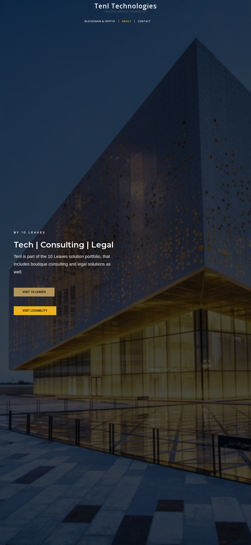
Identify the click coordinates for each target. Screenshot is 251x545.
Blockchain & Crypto (100, 21)
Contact (144, 21)
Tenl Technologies (125, 6)
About (126, 21)
